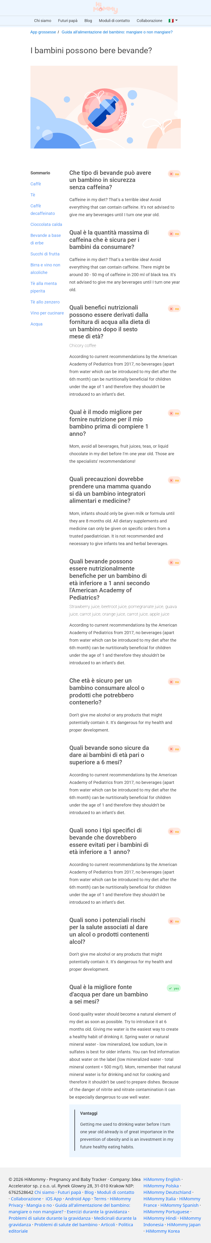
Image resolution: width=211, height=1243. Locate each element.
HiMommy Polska (161, 1186)
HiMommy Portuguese (166, 1212)
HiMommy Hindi (159, 1218)
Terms (100, 1199)
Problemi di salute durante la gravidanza (49, 1218)
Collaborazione (149, 20)
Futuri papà (68, 20)
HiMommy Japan (184, 1224)
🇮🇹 (171, 20)
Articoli (108, 1224)
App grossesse (43, 32)
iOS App (54, 1199)
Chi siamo (42, 20)
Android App (77, 1199)
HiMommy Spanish (179, 1205)
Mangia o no (39, 1205)
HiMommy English (161, 1179)
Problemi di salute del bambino (66, 1224)
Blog (88, 20)
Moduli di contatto (114, 20)
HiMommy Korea (163, 1231)
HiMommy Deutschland (167, 1192)
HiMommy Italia (159, 1199)
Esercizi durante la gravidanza (97, 1212)
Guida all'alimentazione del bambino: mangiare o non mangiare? (117, 32)
